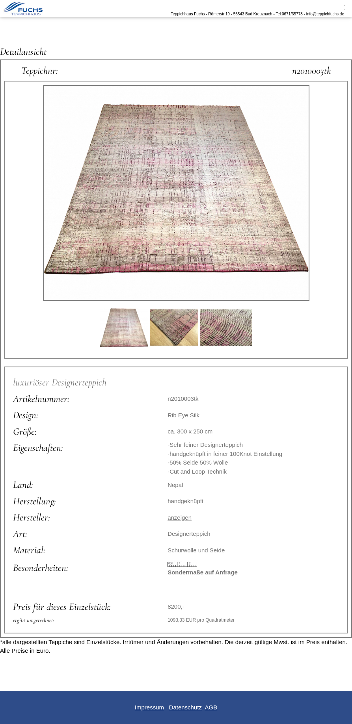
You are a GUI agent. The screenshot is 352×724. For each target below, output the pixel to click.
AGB (211, 707)
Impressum (149, 707)
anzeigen (180, 517)
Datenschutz (185, 707)
